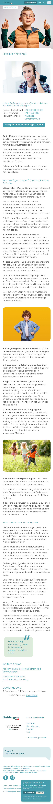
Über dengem (32, 726)
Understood (31, 695)
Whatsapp (30, 116)
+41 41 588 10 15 (32, 113)
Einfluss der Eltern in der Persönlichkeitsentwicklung (15, 678)
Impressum (7, 786)
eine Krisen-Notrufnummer (26, 773)
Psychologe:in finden (35, 717)
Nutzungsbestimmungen (12, 788)
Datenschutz (18, 786)
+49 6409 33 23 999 (34, 110)
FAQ (28, 732)
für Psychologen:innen (36, 737)
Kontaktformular (32, 118)
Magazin (30, 729)
